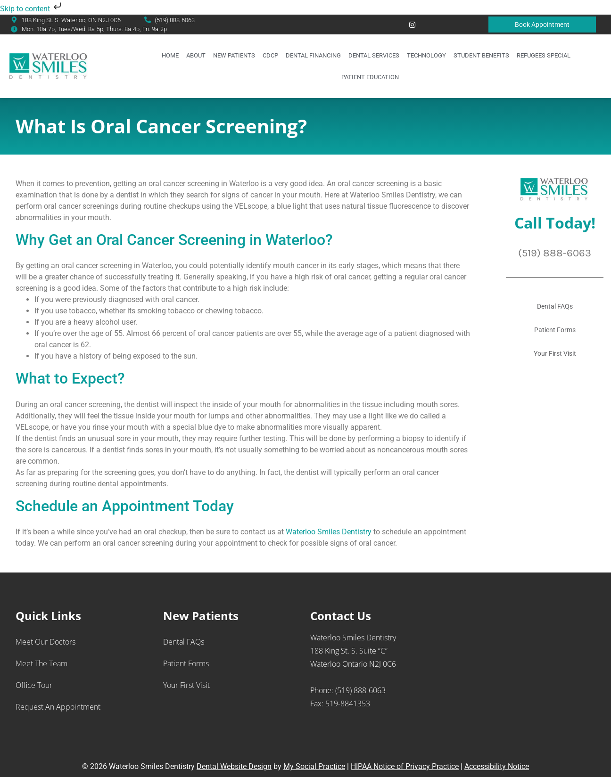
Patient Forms (555, 330)
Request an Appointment (58, 707)
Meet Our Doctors (45, 642)
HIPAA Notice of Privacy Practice (405, 766)
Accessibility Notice (496, 766)
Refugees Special (543, 55)
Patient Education (370, 77)
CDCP (270, 55)
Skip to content (31, 8)
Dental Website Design (234, 766)
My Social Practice (314, 766)
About (196, 55)
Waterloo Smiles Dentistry (329, 531)
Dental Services (373, 55)
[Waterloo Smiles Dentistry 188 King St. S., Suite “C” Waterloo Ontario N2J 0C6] (526, 681)
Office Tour (34, 685)
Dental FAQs (555, 306)
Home (170, 55)
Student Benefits (481, 55)
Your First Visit (555, 353)
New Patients (234, 55)
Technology (426, 55)
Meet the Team (41, 663)
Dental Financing (313, 55)
